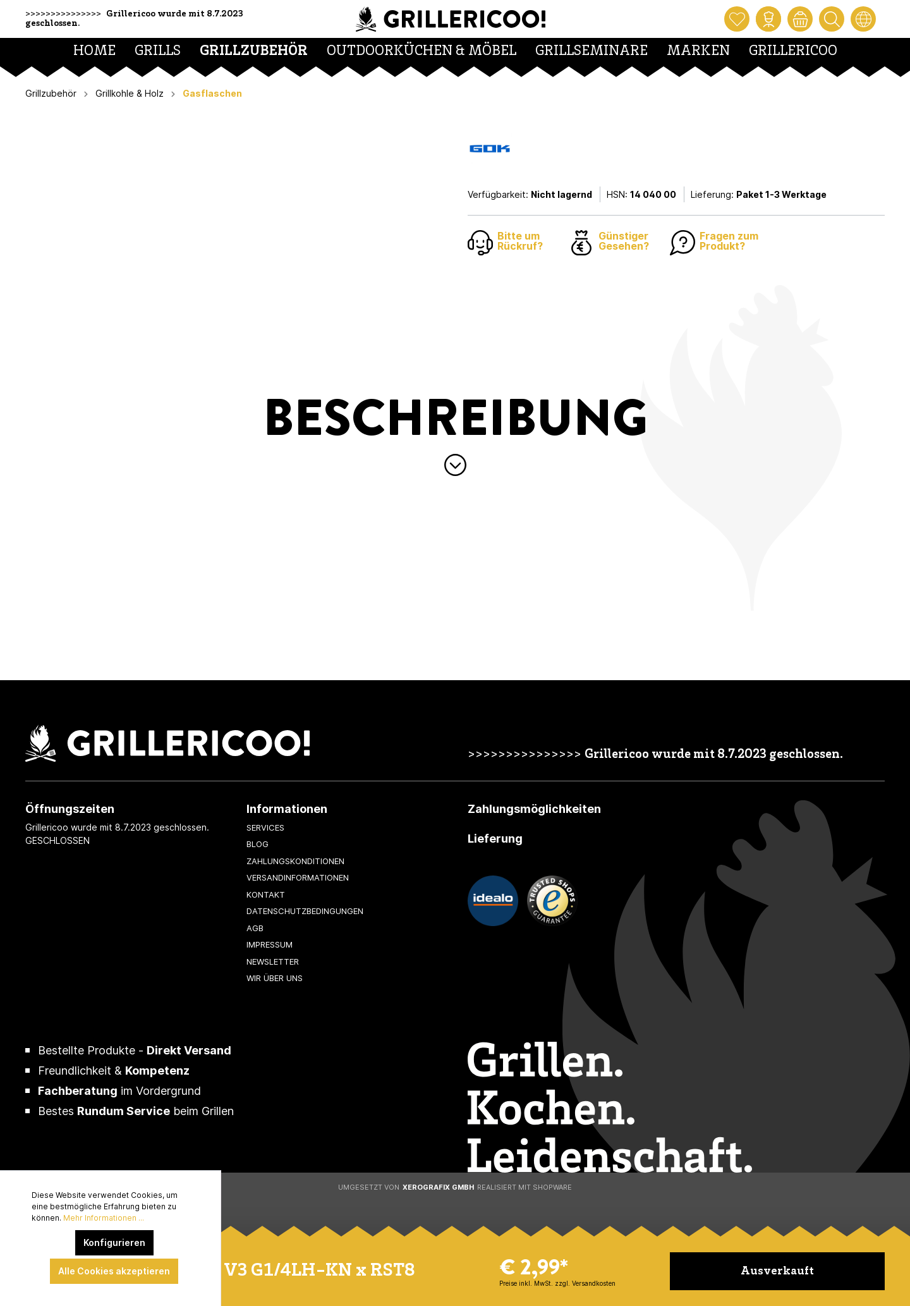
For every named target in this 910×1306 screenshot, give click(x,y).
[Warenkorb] (800, 19)
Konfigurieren (114, 1242)
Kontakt (265, 894)
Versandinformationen (297, 877)
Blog (257, 844)
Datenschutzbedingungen (304, 911)
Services (265, 827)
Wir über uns (274, 978)
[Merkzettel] (736, 19)
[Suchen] (831, 19)
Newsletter (272, 961)
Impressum (269, 944)
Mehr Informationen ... (103, 1218)
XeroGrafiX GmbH (438, 1187)
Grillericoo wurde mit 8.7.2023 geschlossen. (714, 755)
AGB (255, 928)
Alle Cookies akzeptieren (114, 1271)
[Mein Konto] (768, 19)
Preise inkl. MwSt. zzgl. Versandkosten (557, 1283)
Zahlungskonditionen (295, 861)
